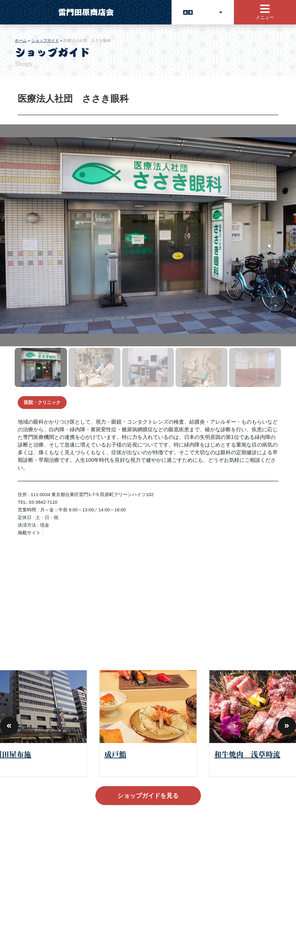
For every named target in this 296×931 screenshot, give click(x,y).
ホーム (21, 40)
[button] (9, 723)
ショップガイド (45, 40)
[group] (148, 723)
